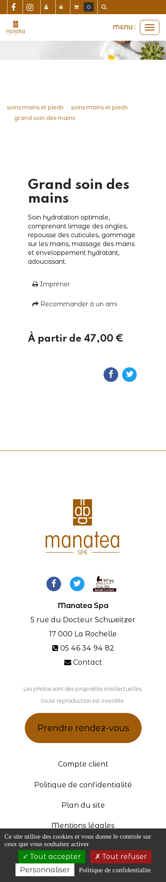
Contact (87, 662)
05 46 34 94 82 (87, 648)
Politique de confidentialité (83, 785)
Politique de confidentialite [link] (115, 870)
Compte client (83, 764)
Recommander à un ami (74, 304)
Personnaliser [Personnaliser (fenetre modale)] (45, 870)
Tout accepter (52, 856)
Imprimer (51, 284)
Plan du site (83, 805)
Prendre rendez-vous (83, 728)
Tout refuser (121, 856)
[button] (105, 7)
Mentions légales (83, 825)
